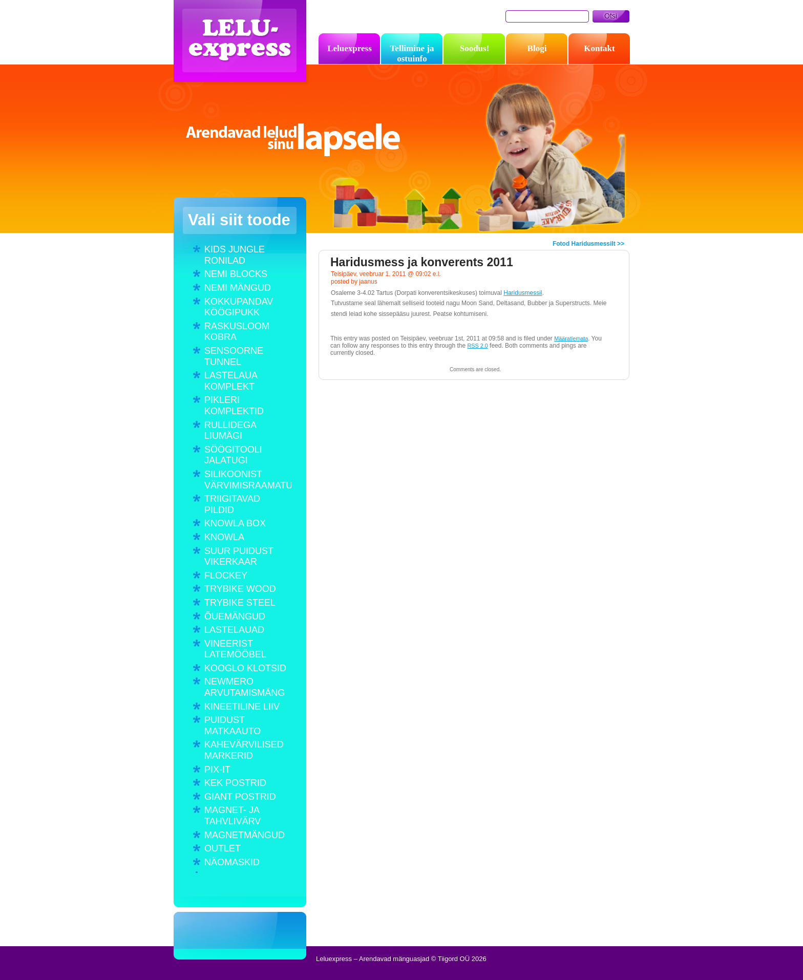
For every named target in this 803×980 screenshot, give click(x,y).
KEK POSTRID (235, 783)
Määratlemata (571, 338)
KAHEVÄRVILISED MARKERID (244, 750)
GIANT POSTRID (240, 797)
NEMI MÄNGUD (237, 288)
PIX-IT (217, 769)
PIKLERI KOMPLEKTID (234, 405)
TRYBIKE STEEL (240, 603)
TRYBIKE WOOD (240, 589)
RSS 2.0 (478, 346)
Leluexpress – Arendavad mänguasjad (242, 43)
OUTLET (222, 848)
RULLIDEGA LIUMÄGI (230, 430)
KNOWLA (224, 537)
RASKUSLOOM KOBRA (236, 332)
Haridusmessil (522, 292)
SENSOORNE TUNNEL (233, 356)
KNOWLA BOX (235, 523)
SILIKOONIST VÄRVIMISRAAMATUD (247, 480)
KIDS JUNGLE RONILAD (234, 255)
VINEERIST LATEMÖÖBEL (235, 649)
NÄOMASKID (232, 862)
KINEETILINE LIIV (242, 706)
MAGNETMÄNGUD (244, 835)
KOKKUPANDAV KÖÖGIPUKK (238, 307)
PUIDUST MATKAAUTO (232, 725)
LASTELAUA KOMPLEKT (230, 381)
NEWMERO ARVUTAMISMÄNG (244, 687)
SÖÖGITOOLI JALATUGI (233, 455)
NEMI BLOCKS (235, 274)
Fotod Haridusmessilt (584, 243)
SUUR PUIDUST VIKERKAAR (238, 556)
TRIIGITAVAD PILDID (232, 504)
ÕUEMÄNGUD (234, 616)
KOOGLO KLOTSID (245, 668)
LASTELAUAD (234, 630)
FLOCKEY (225, 575)
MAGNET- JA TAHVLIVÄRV (232, 815)
